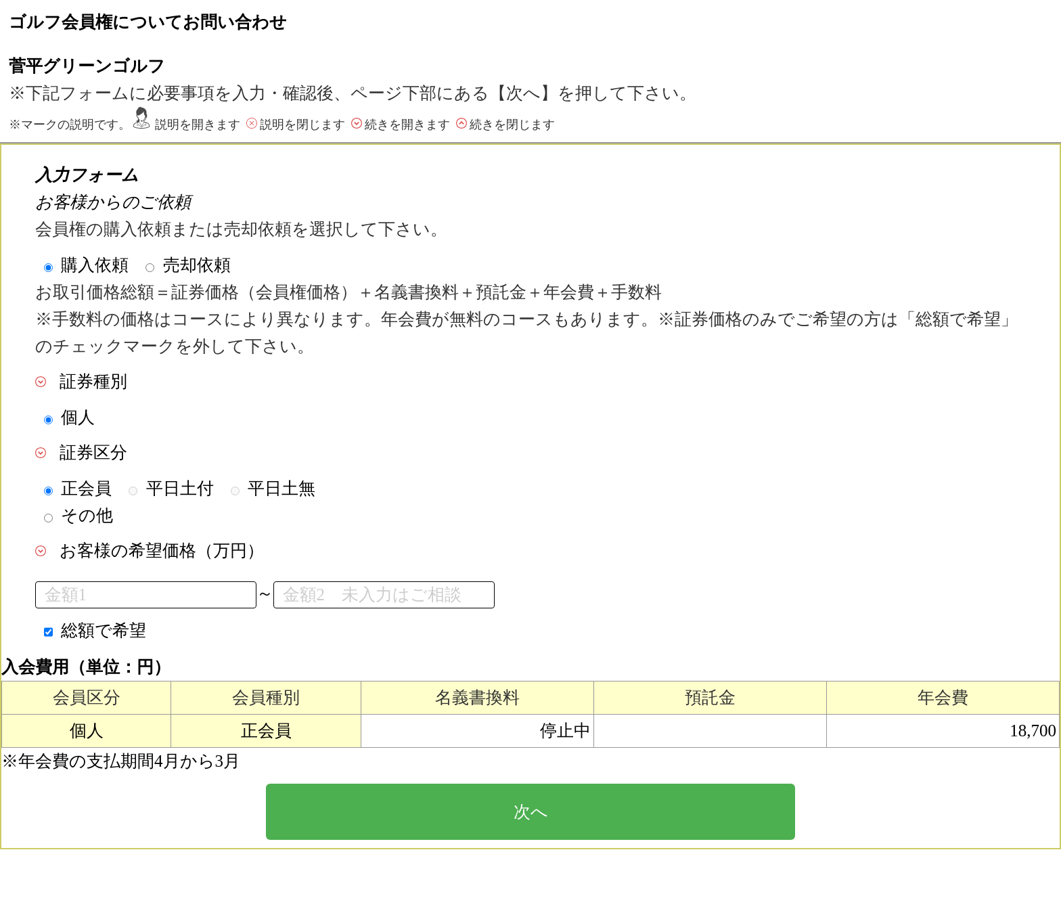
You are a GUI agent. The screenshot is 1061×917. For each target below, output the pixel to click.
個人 (78, 417)
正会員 (86, 488)
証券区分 (93, 452)
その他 (87, 515)
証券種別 (93, 381)
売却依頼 (197, 265)
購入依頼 (95, 265)
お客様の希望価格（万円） (162, 550)
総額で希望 (103, 630)
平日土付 (180, 488)
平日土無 (281, 488)
